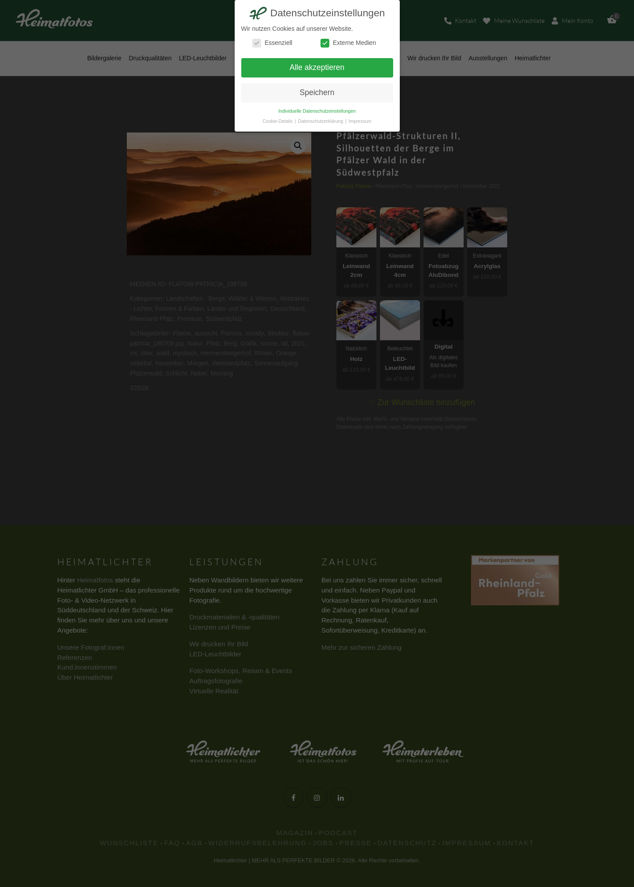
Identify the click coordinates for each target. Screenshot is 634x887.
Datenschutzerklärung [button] (321, 121)
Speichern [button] (317, 92)
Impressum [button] (360, 121)
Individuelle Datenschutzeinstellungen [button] (317, 111)
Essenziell (272, 43)
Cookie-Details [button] (278, 121)
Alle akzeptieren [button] (317, 67)
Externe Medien (348, 43)
